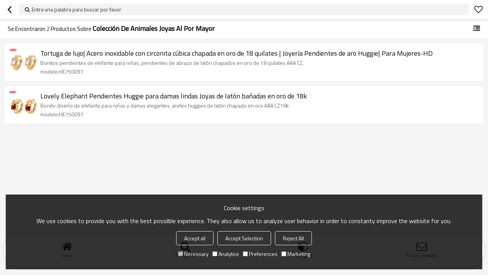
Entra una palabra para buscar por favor (76, 9)
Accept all (194, 238)
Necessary (193, 254)
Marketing (295, 254)
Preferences (260, 254)
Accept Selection (244, 238)
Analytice (225, 254)
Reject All (293, 238)
